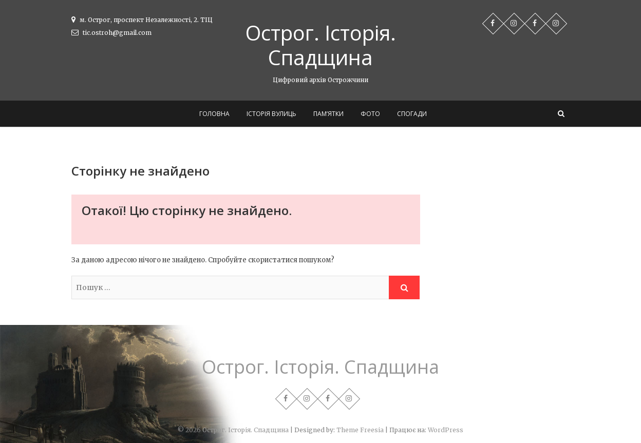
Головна (214, 113)
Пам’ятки (328, 113)
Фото (370, 113)
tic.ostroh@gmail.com (111, 32)
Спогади (412, 113)
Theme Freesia (360, 430)
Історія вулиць (271, 113)
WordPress (445, 430)
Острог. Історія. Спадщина (321, 45)
